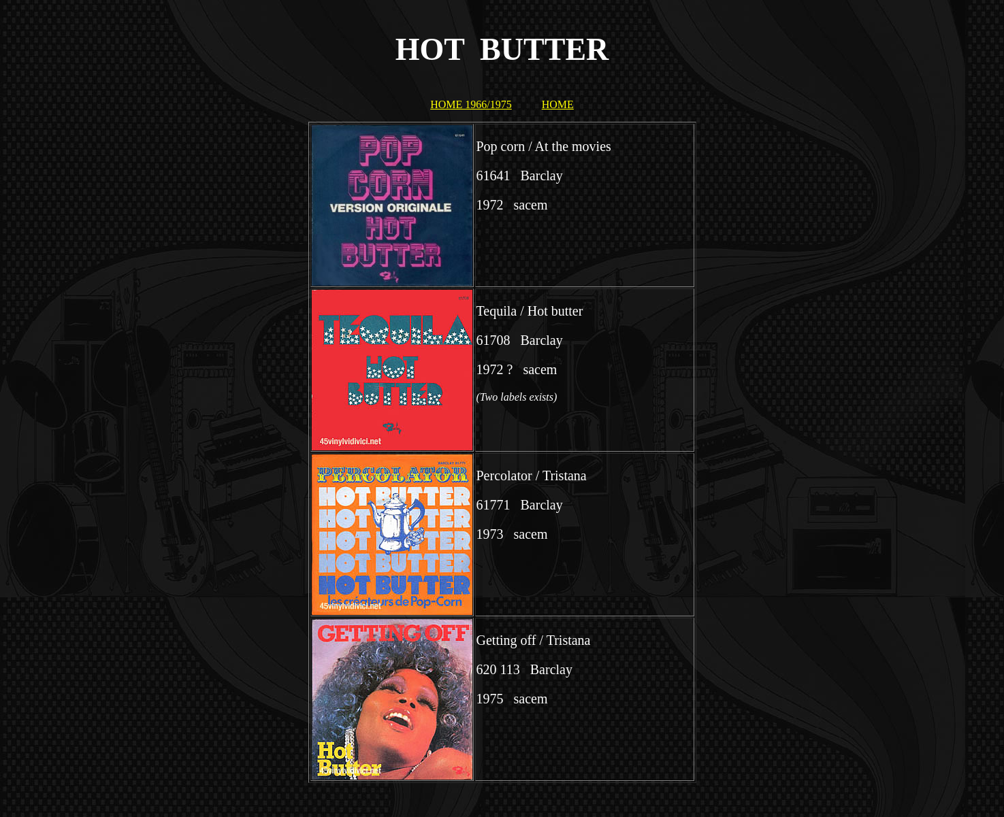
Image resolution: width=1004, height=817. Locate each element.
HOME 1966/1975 (471, 104)
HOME (558, 104)
